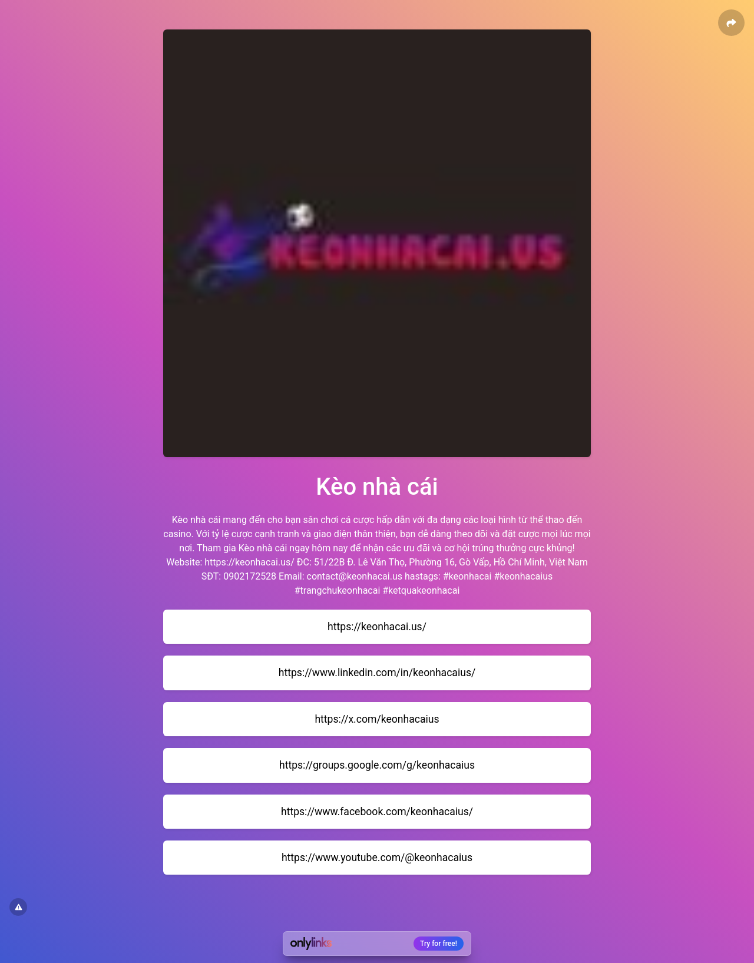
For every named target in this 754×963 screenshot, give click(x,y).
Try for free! (438, 943)
